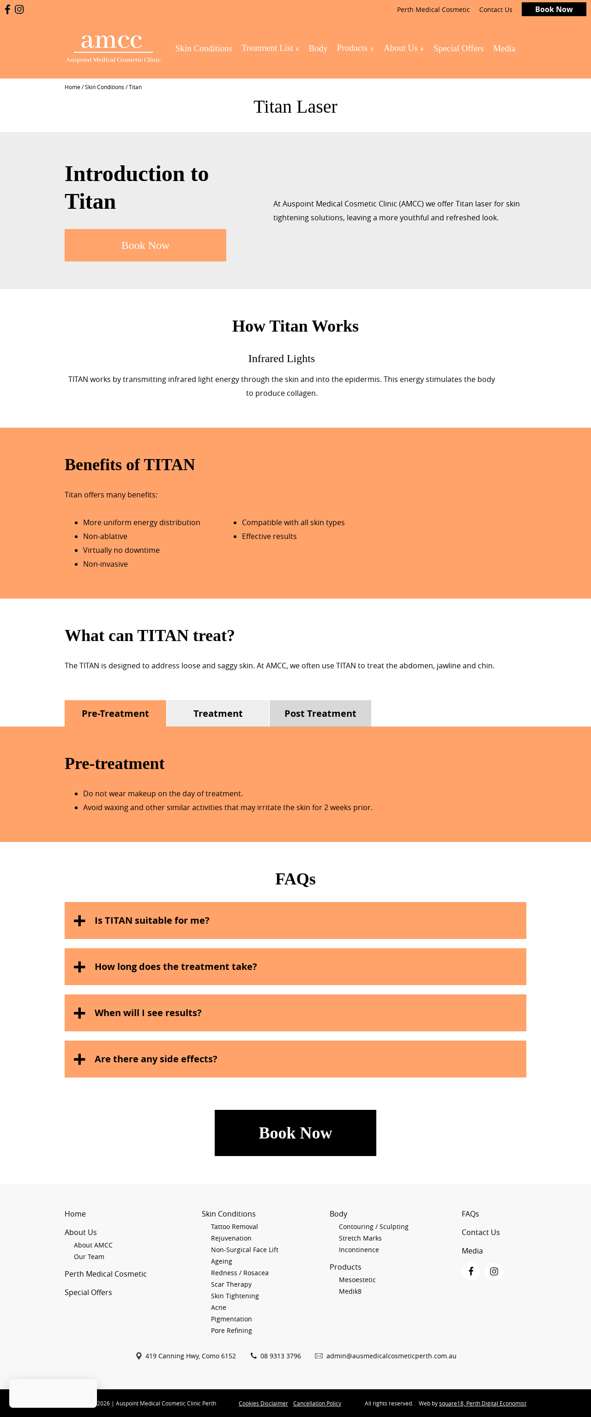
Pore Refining (231, 1330)
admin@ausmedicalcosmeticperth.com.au (391, 1355)
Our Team (89, 1256)
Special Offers (459, 48)
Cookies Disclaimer (263, 1403)
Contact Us (496, 9)
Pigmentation (231, 1318)
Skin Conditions (203, 48)
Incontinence (359, 1249)
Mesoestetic (357, 1279)
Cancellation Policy (317, 1403)
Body (317, 48)
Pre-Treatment (115, 713)
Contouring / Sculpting (374, 1226)
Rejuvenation (231, 1238)
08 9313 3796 (280, 1355)
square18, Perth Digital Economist (482, 1403)
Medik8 (350, 1291)
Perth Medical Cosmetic (433, 9)
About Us (404, 48)
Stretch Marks (360, 1238)
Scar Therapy (231, 1284)
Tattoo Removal (234, 1226)
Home (72, 87)
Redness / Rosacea (240, 1272)
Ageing (221, 1261)
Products (355, 48)
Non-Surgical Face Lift (244, 1249)
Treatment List (270, 48)
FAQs (470, 1214)
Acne (218, 1307)
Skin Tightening (235, 1295)
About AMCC (93, 1245)
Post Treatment (320, 713)
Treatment (218, 713)
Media (504, 48)
